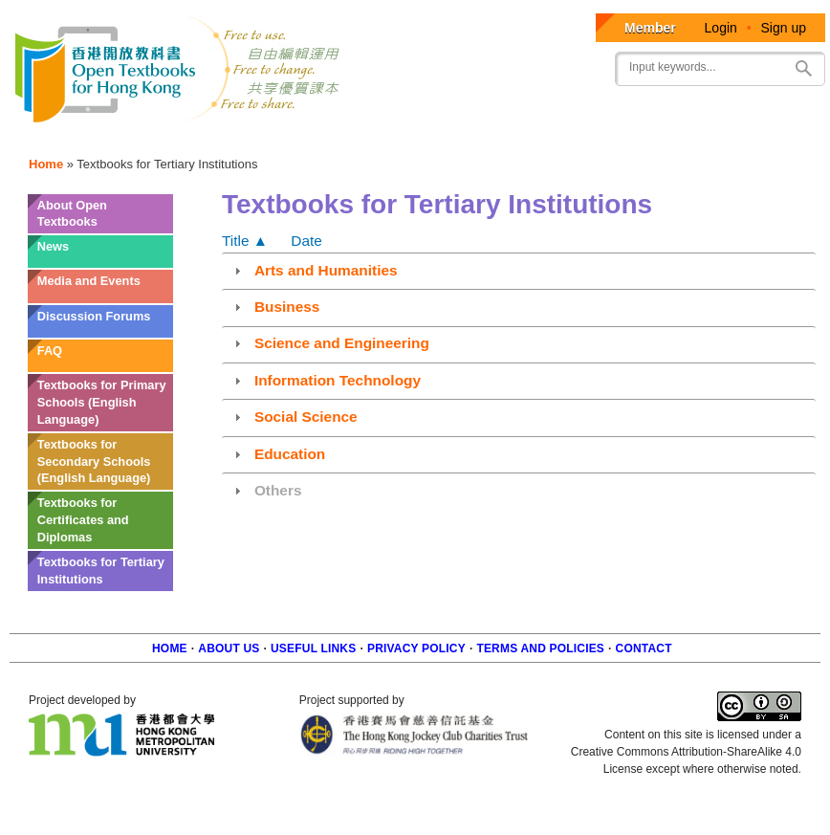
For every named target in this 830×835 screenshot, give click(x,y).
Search (803, 68)
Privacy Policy (416, 648)
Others (278, 490)
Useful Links (313, 648)
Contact (644, 648)
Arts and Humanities (326, 270)
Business (286, 306)
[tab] (519, 270)
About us (228, 648)
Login (721, 27)
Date (306, 240)
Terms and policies (540, 648)
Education (289, 454)
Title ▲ (245, 240)
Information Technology (337, 380)
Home (46, 164)
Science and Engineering (341, 343)
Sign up (783, 27)
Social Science (306, 416)
